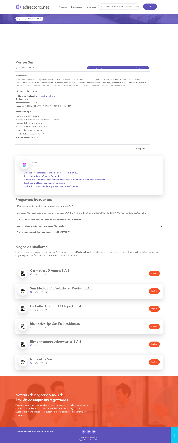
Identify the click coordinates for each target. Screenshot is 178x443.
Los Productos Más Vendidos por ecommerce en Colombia (51, 186)
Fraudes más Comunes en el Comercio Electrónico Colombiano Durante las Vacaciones (64, 179)
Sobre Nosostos (37, 431)
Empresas (91, 7)
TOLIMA (30, 19)
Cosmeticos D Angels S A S (49, 270)
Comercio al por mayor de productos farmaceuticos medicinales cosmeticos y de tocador (118, 67)
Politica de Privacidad (23, 431)
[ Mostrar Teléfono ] (48, 96)
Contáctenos (48, 431)
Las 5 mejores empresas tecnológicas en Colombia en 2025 (52, 172)
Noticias (63, 7)
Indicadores (76, 7)
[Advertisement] (89, 40)
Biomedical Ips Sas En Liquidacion (55, 323)
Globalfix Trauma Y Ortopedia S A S (57, 306)
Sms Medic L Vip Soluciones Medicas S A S (61, 288)
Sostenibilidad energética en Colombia (42, 176)
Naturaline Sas (41, 359)
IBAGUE (39, 19)
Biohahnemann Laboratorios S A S (55, 341)
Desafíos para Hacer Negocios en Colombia (44, 183)
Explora (154, 273)
